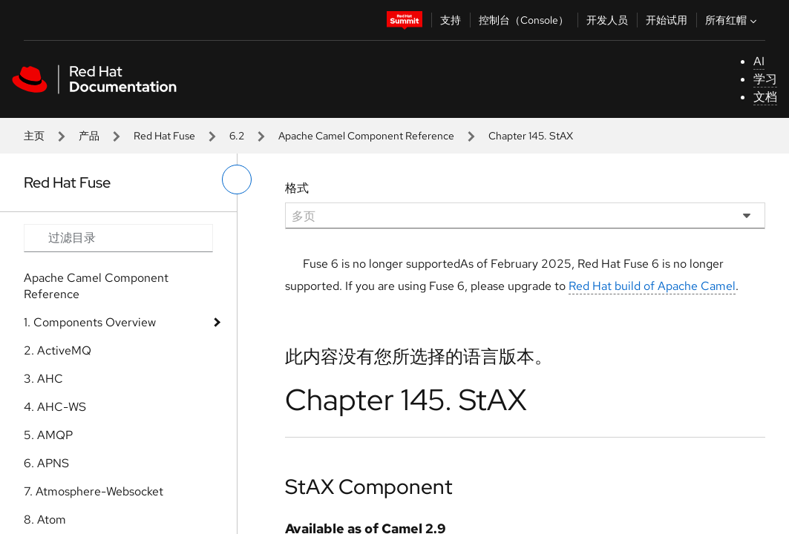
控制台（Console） (524, 20)
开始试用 (666, 20)
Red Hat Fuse (164, 135)
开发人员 (607, 20)
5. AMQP (48, 435)
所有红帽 (732, 20)
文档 (765, 97)
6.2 (236, 135)
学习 (765, 79)
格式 (297, 188)
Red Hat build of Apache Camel (652, 286)
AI (759, 61)
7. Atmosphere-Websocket (93, 491)
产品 (89, 135)
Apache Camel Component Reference (366, 135)
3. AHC (43, 378)
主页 (34, 135)
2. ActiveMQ (57, 350)
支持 (450, 20)
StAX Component (369, 486)
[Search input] (118, 238)
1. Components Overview (90, 322)
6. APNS (46, 463)
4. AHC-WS (55, 407)
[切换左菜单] (237, 179)
